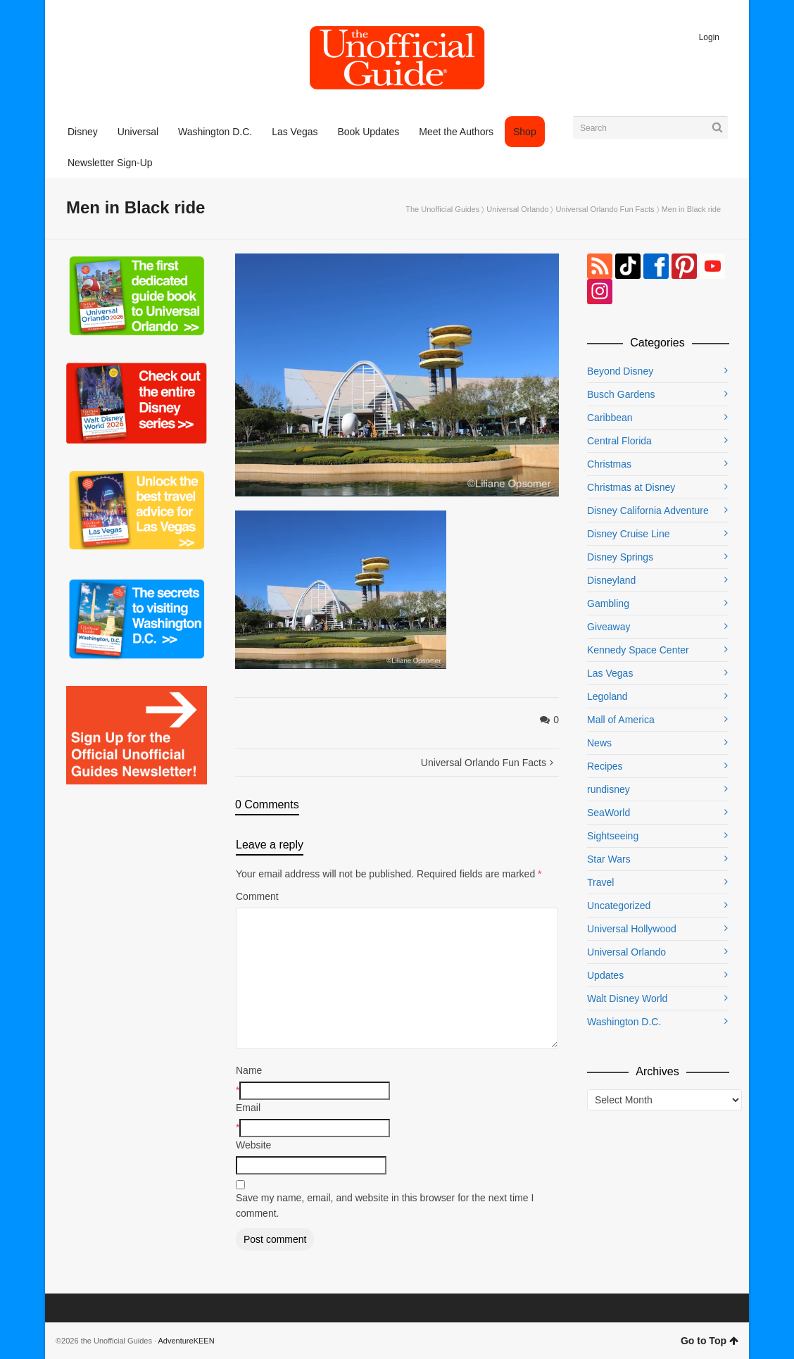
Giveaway (608, 626)
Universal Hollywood (631, 928)
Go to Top (709, 1340)
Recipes (605, 766)
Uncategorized (618, 905)
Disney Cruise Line (628, 533)
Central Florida (619, 440)
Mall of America (621, 719)
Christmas (609, 464)
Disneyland (611, 580)
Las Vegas (610, 673)
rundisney (608, 789)
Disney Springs (620, 557)
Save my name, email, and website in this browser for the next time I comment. (385, 1205)
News (599, 743)
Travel (600, 882)
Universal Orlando (517, 209)
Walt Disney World (627, 998)
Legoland (607, 696)
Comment (257, 896)
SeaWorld (608, 812)
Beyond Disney (620, 371)
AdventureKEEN (186, 1340)
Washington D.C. (624, 1021)
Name (249, 1070)
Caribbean (610, 417)
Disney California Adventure (648, 510)
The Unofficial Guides (442, 209)
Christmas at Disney (631, 487)
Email (248, 1107)
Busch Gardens (621, 394)
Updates (605, 975)
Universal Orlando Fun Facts (605, 209)
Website (253, 1145)
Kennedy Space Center (638, 650)
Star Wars (609, 859)
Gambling (608, 603)
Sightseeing (612, 835)
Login (709, 37)
